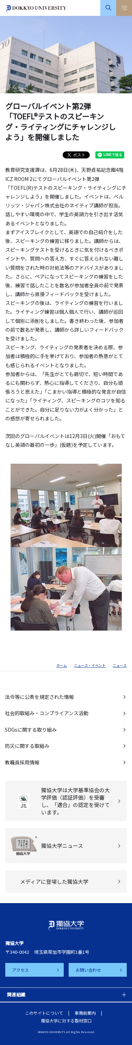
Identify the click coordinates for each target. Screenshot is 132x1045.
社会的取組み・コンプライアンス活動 (46, 713)
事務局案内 (85, 1013)
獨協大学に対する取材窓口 (66, 1021)
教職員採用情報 (22, 762)
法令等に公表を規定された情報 (39, 696)
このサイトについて (44, 1013)
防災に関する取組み (27, 745)
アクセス (20, 970)
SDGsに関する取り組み (31, 729)
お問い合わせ (88, 970)
